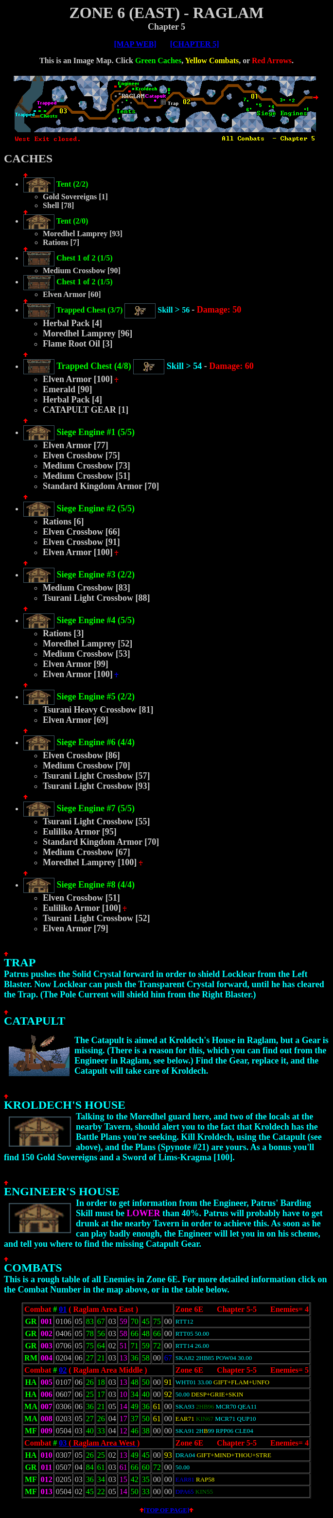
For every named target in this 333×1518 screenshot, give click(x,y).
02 (63, 1370)
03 (64, 1443)
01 (63, 1309)
